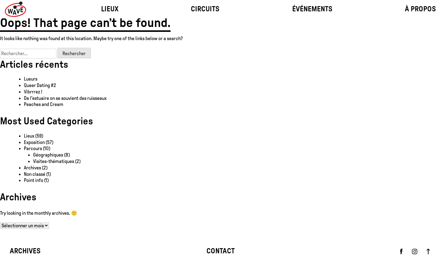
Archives (32, 167)
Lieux (29, 135)
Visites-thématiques (53, 161)
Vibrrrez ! (33, 91)
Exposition (34, 142)
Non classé (34, 174)
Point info (33, 180)
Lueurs (30, 78)
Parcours (33, 148)
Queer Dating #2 (40, 85)
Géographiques (48, 154)
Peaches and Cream (44, 104)
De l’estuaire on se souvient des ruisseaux (65, 98)
